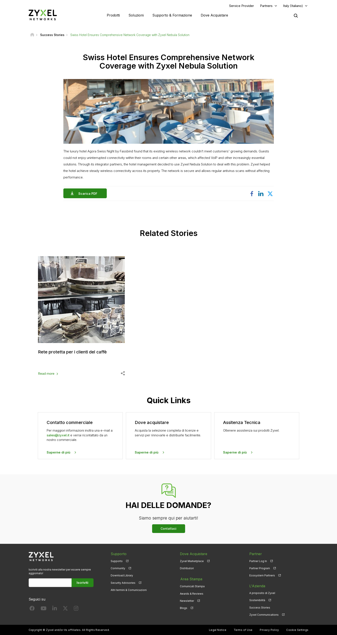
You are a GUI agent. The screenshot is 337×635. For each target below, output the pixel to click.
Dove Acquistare (214, 15)
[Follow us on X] (65, 609)
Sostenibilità (257, 600)
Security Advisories (123, 582)
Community (118, 568)
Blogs (183, 607)
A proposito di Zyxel (262, 593)
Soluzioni (136, 15)
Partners (266, 6)
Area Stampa (191, 578)
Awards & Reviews (191, 593)
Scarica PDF (88, 193)
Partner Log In (258, 560)
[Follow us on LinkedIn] (54, 609)
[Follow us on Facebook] (32, 609)
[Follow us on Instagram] (76, 609)
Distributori (187, 568)
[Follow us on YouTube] (43, 609)
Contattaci (168, 528)
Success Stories (259, 607)
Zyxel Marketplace (192, 560)
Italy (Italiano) (293, 6)
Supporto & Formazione (172, 15)
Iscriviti (82, 583)
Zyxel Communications (264, 614)
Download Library (122, 575)
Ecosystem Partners (262, 575)
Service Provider (241, 6)
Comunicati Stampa (192, 585)
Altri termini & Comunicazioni (129, 589)
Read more (46, 373)
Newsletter (187, 600)
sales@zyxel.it (58, 435)
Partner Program (259, 568)
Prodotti (113, 15)
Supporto (117, 560)
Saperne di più (58, 452)
